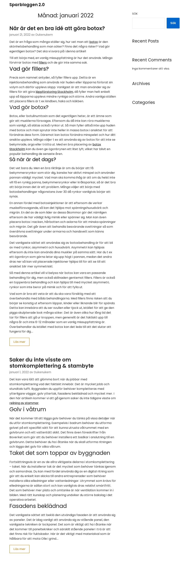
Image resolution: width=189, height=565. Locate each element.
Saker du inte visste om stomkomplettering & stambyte (51, 363)
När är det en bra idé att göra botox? (57, 28)
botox (93, 42)
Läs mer (19, 342)
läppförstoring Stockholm (54, 92)
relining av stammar (24, 403)
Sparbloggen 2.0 (27, 5)
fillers (43, 62)
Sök (135, 14)
